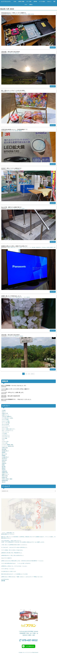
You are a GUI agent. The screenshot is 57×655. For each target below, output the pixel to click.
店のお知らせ (18, 169)
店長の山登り (4, 460)
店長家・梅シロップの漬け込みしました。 (11, 296)
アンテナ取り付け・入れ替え (7, 418)
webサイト (4, 411)
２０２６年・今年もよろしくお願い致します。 (12, 392)
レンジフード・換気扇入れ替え (8, 446)
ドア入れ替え (4, 433)
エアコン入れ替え (5, 419)
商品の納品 (16, 130)
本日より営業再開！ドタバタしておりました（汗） (14, 385)
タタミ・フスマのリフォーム (7, 430)
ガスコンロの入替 (5, 424)
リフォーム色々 (18, 208)
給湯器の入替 (4, 477)
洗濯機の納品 (4, 471)
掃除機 (3, 464)
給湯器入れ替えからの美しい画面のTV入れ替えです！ (14, 246)
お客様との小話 (12, 247)
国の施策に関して (38, 247)
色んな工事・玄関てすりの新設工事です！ (11, 207)
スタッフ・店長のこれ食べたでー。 (17, 91)
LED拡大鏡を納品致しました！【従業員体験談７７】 (14, 129)
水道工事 (3, 469)
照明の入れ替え (5, 475)
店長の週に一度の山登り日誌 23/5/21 (10, 334)
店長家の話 (28, 297)
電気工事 (3, 482)
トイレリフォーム (5, 432)
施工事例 (23, 208)
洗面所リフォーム (5, 474)
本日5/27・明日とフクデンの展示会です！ (11, 168)
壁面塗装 (3, 452)
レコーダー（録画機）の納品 (7, 444)
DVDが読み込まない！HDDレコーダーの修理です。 (14, 12)
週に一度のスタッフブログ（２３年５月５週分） (13, 90)
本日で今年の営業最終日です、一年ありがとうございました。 (16, 399)
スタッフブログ (9, 91)
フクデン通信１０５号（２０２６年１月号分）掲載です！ (15, 389)
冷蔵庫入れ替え (5, 447)
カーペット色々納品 (6, 422)
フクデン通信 (4, 438)
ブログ (25, 91)
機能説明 (20, 130)
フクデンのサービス (10, 208)
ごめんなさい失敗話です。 (7, 416)
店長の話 (3, 461)
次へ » (33, 373)
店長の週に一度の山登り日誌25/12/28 (10, 396)
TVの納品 (8, 247)
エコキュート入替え (19, 247)
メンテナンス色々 (5, 441)
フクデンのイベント (10, 169)
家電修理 (3, 455)
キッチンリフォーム (6, 425)
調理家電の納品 (5, 480)
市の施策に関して (5, 457)
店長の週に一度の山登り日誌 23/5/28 (10, 51)
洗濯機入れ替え (5, 472)
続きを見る (53, 47)
